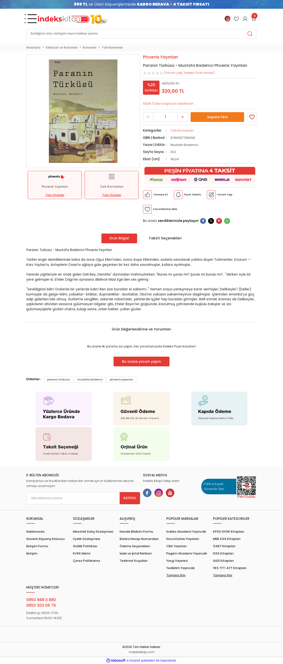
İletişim (31, 553)
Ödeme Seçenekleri (135, 546)
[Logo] (72, 19)
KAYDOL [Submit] (130, 498)
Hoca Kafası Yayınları (182, 539)
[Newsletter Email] (83, 498)
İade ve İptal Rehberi (136, 553)
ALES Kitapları (223, 561)
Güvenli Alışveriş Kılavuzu (45, 539)
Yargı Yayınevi (177, 561)
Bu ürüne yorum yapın (141, 361)
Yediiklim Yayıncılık (180, 568)
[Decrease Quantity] (148, 117)
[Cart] (254, 19)
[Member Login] (236, 19)
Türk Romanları (182, 130)
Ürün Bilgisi (119, 238)
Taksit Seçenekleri (165, 238)
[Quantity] (165, 117)
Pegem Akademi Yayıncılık (186, 553)
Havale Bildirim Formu (136, 532)
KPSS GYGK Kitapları (228, 532)
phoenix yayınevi (121, 379)
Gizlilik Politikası (85, 546)
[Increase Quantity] (182, 117)
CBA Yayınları (176, 546)
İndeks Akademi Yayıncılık (186, 532)
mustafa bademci (90, 379)
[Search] (141, 34)
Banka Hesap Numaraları (139, 539)
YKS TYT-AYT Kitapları (230, 568)
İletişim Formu (37, 546)
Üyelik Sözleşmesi (86, 539)
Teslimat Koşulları (134, 561)
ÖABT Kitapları (224, 546)
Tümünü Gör (176, 575)
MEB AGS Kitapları (226, 539)
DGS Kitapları (223, 553)
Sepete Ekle (217, 117)
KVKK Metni (81, 553)
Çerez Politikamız (86, 561)
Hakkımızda (35, 532)
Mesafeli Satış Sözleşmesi (93, 532)
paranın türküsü (58, 379)
